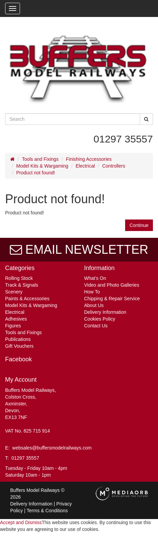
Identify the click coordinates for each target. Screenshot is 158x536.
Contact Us (95, 325)
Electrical (85, 166)
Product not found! (35, 172)
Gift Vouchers (19, 346)
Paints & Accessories (27, 298)
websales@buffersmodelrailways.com (52, 448)
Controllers (113, 166)
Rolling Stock (19, 278)
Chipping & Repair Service (112, 298)
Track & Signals (21, 285)
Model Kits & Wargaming (42, 166)
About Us (94, 305)
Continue (139, 225)
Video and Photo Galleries (111, 285)
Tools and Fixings (40, 159)
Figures (13, 325)
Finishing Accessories (89, 159)
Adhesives (16, 319)
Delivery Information (105, 312)
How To (92, 291)
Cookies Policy (99, 319)
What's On (95, 278)
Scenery (13, 291)
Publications (18, 339)
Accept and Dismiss (21, 522)
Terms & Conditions (47, 510)
